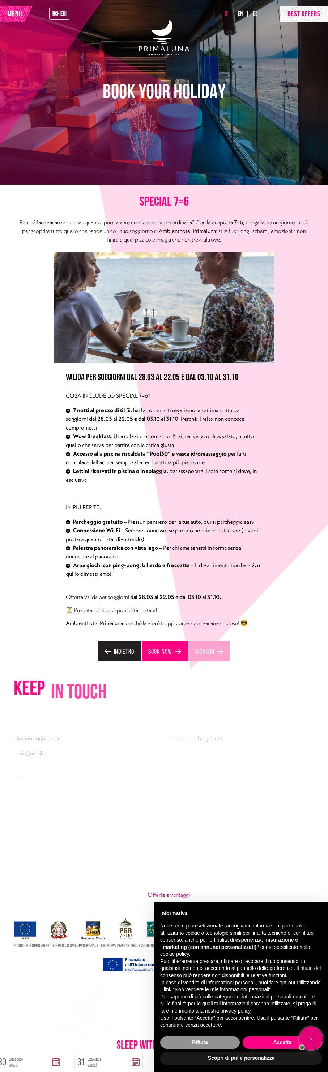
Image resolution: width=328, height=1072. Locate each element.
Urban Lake (161, 876)
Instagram (89, 887)
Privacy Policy (29, 1042)
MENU (15, 12)
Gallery (256, 887)
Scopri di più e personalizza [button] (241, 1058)
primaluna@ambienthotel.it (54, 876)
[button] (78, 1059)
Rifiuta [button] (200, 1042)
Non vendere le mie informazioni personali (222, 989)
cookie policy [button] (174, 954)
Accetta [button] (282, 1042)
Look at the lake (266, 864)
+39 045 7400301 (43, 864)
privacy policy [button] (236, 1011)
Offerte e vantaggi (189, 887)
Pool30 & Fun (264, 853)
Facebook (62, 887)
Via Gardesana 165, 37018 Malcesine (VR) (71, 853)
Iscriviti (27, 793)
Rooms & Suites (166, 853)
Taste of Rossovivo (169, 864)
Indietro (125, 649)
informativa (118, 770)
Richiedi (59, 12)
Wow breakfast (265, 876)
